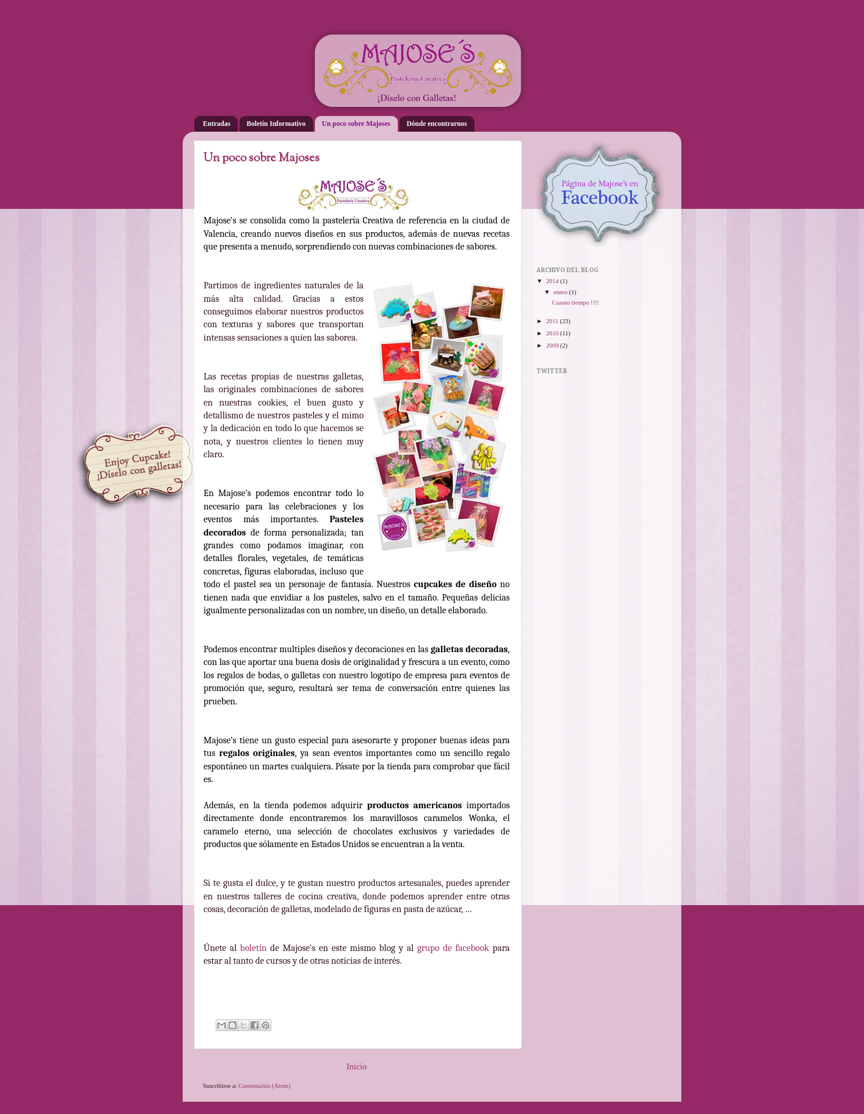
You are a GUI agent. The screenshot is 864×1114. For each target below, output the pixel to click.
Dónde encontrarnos (436, 124)
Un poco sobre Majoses (356, 124)
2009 (553, 345)
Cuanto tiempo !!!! (575, 302)
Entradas (216, 124)
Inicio (356, 1066)
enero (561, 291)
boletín (253, 948)
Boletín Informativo (276, 124)
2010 (553, 333)
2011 (553, 320)
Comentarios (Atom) (264, 1085)
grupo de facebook (453, 948)
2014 (553, 280)
